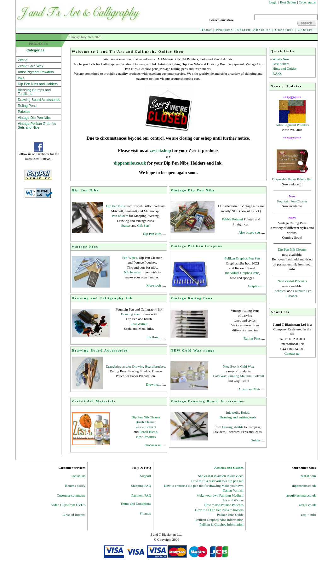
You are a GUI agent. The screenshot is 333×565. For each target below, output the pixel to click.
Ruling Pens (27, 106)
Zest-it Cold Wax (30, 66)
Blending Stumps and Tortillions (34, 92)
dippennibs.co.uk (130, 163)
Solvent (258, 376)
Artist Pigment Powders (292, 125)
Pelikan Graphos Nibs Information (220, 519)
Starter (126, 225)
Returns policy (75, 485)
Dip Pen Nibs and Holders (38, 84)
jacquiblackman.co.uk (300, 495)
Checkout (284, 30)
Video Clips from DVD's (68, 505)
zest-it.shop (160, 150)
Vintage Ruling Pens (191, 298)
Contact (305, 30)
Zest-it (23, 60)
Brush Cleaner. (145, 422)
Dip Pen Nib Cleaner (292, 249)
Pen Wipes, (130, 257)
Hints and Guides (284, 68)
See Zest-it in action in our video (221, 476)
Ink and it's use (233, 500)
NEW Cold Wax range (192, 350)
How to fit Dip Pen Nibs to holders (219, 510)
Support (145, 476)
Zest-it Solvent (146, 427)
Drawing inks (130, 314)
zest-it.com (308, 476)
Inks (21, 78)
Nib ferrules (132, 272)
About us (262, 30)
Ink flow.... (154, 337)
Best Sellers (288, 2)
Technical (279, 291)
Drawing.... (154, 384)
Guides (256, 440)
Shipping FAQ (141, 485)
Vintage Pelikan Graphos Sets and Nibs (37, 125)
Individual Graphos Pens (242, 273)
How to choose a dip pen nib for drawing (192, 485)
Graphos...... (256, 286)
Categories (31, 50)
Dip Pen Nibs (85, 190)
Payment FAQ (141, 495)
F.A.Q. (277, 73)
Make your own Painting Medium (220, 495)
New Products (146, 437)
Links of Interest (73, 514)
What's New (281, 59)
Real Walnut (138, 324)
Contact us (291, 353)
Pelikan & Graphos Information (221, 524)
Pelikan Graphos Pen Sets (242, 258)
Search (243, 30)
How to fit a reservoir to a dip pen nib (217, 481)
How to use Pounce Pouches (224, 505)
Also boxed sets (249, 232)
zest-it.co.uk (307, 505)
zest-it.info (308, 514)
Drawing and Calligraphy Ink (102, 298)
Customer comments (71, 495)
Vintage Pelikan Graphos (196, 246)
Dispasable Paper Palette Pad (292, 179)
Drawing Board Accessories (39, 100)
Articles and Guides (229, 467)
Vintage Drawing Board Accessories (207, 401)
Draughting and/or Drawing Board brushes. (136, 366)
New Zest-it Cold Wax (238, 366)
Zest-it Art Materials (94, 401)
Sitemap (145, 513)
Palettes (24, 112)
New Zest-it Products (292, 281)
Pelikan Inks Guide (230, 514)
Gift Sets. (144, 225)
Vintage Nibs (85, 246)
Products (224, 30)
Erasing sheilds (233, 427)
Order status (307, 2)
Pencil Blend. (149, 432)
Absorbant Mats (249, 389)
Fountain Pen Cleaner (292, 201)
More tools (154, 285)
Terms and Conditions (135, 503)
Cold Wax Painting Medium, (233, 376)
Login (273, 2)
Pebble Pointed (232, 219)
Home (205, 30)
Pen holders (120, 216)
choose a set (153, 445)
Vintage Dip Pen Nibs (34, 117)
